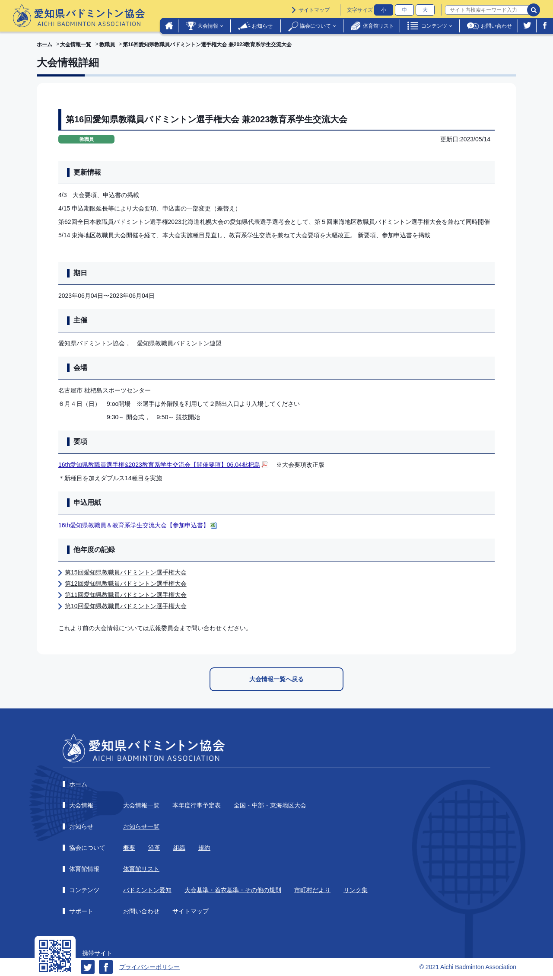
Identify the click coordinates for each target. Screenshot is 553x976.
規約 (204, 847)
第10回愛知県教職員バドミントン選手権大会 (126, 606)
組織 (179, 847)
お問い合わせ (496, 26)
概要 (129, 847)
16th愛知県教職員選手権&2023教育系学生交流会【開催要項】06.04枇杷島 (159, 464)
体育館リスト (378, 26)
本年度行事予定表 (196, 805)
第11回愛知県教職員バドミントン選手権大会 (126, 594)
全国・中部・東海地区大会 (270, 805)
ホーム (44, 44)
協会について (315, 26)
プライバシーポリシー (149, 966)
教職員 (107, 44)
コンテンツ (434, 26)
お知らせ (262, 26)
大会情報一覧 (75, 44)
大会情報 (207, 26)
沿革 (154, 847)
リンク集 (355, 890)
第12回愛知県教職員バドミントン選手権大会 (126, 583)
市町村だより (312, 890)
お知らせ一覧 (141, 826)
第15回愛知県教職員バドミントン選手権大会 (126, 572)
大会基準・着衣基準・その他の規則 (232, 890)
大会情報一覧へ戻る (276, 679)
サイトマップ (314, 10)
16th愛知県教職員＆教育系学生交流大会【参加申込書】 (133, 525)
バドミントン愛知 (147, 890)
